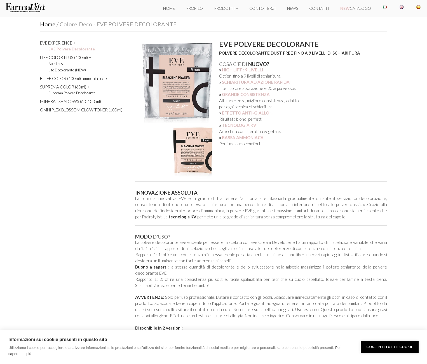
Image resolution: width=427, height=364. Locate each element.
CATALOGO (355, 8)
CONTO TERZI (262, 8)
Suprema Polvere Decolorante (71, 93)
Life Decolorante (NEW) (67, 70)
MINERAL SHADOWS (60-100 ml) (70, 101)
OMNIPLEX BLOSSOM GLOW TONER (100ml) (81, 109)
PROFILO (194, 8)
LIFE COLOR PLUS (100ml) (64, 57)
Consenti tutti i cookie (389, 347)
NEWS (292, 8)
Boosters (55, 63)
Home (47, 24)
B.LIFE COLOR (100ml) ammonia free (73, 78)
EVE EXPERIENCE (56, 42)
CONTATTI (319, 8)
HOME (169, 8)
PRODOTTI (224, 8)
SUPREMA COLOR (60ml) (63, 86)
